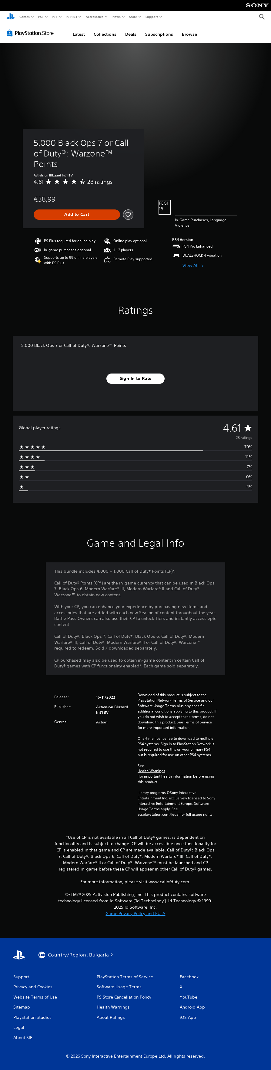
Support (151, 17)
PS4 (55, 17)
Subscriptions (159, 34)
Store (133, 17)
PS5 (41, 17)
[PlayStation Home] (10, 17)
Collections (105, 34)
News (116, 17)
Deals (130, 34)
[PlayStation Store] (31, 33)
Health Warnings (151, 771)
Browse (189, 34)
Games (24, 17)
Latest (79, 34)
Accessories (94, 17)
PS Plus (71, 17)
